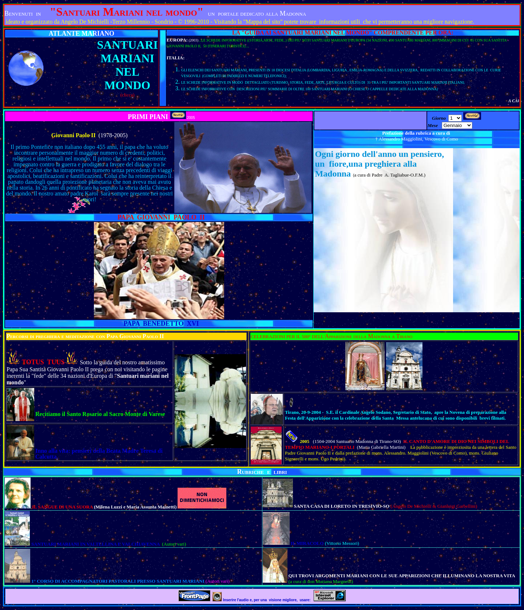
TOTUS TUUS (43, 362)
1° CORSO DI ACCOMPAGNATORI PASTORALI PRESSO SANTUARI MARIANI (118, 581)
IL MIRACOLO (308, 543)
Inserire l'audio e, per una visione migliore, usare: (267, 600)
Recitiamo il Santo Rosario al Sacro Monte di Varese (100, 414)
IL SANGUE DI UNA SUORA (63, 507)
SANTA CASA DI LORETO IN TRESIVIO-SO (342, 506)
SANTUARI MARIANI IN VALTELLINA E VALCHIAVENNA (96, 544)
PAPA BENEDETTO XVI (161, 323)
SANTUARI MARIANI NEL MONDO (127, 65)
